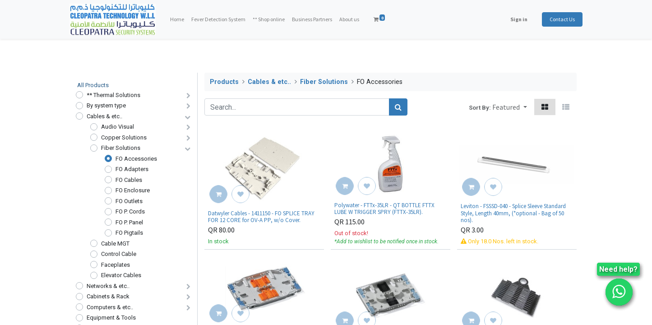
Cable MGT (115, 243)
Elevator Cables (121, 275)
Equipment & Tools (111, 317)
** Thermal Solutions (113, 95)
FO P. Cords (130, 211)
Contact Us (556, 19)
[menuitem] (183, 19)
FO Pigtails (129, 232)
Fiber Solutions (120, 147)
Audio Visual (117, 126)
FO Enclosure (133, 190)
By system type (106, 105)
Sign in (513, 19)
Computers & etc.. (110, 307)
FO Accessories (136, 158)
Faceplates (115, 264)
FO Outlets (129, 201)
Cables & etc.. (104, 116)
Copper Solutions (124, 137)
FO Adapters (132, 169)
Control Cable (118, 254)
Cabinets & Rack (108, 296)
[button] (509, 107)
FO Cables (129, 179)
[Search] (398, 107)
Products (224, 82)
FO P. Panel (129, 222)
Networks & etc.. (108, 286)
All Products (93, 85)
